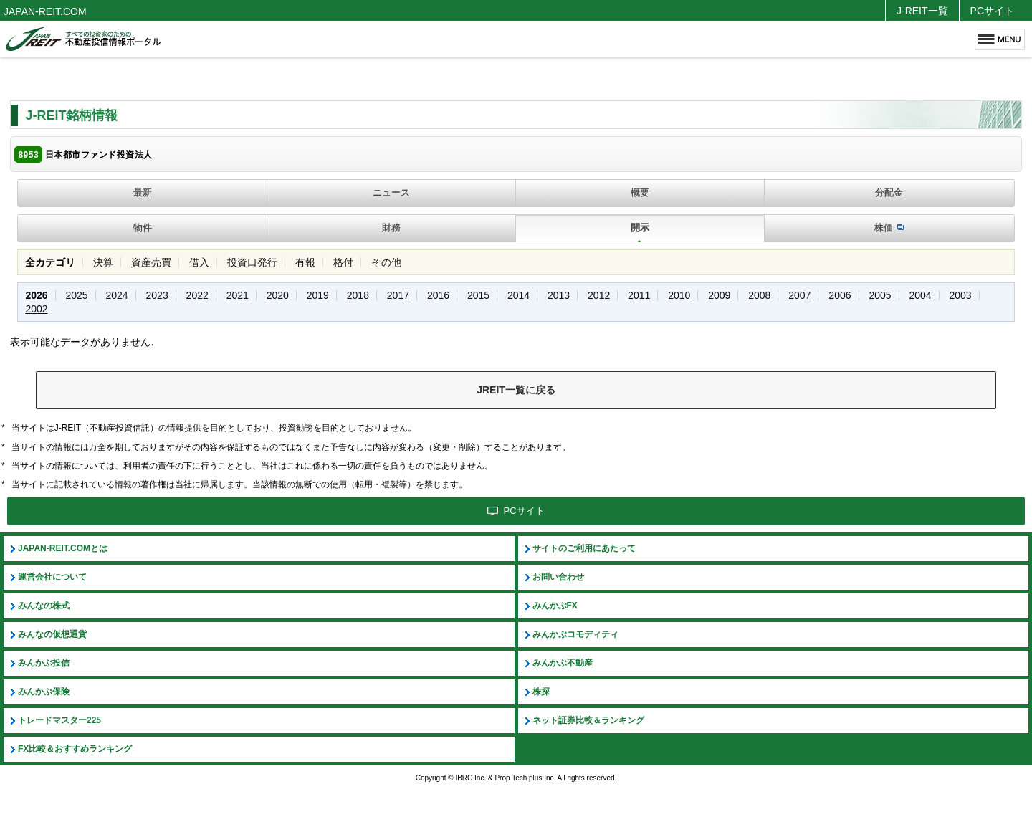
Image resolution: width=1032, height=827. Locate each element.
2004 (920, 295)
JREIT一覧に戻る (516, 390)
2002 (36, 309)
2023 (157, 295)
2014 (518, 295)
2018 (358, 295)
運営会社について (52, 577)
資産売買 (151, 262)
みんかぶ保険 (44, 692)
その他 (386, 262)
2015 (478, 295)
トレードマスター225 (59, 720)
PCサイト (992, 10)
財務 (391, 227)
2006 (839, 295)
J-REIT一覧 (922, 10)
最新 (142, 192)
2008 (759, 295)
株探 (541, 692)
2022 (197, 295)
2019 (318, 295)
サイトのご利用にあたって (584, 548)
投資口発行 (252, 262)
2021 (237, 295)
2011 (639, 295)
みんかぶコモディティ (575, 634)
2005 (880, 295)
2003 (960, 295)
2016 (438, 295)
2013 (559, 295)
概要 (640, 192)
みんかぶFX (555, 606)
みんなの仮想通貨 (52, 634)
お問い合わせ (558, 577)
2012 (599, 295)
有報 (305, 262)
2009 (719, 295)
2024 (117, 295)
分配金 (889, 192)
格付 (343, 262)
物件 (142, 227)
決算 (103, 262)
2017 (398, 295)
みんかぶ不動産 (562, 663)
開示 (640, 227)
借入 (199, 262)
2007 (799, 295)
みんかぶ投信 (44, 663)
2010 (679, 295)
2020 (278, 295)
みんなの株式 (44, 606)
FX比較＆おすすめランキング (75, 749)
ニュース (391, 192)
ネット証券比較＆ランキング (588, 720)
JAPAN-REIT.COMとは (63, 548)
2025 (76, 295)
